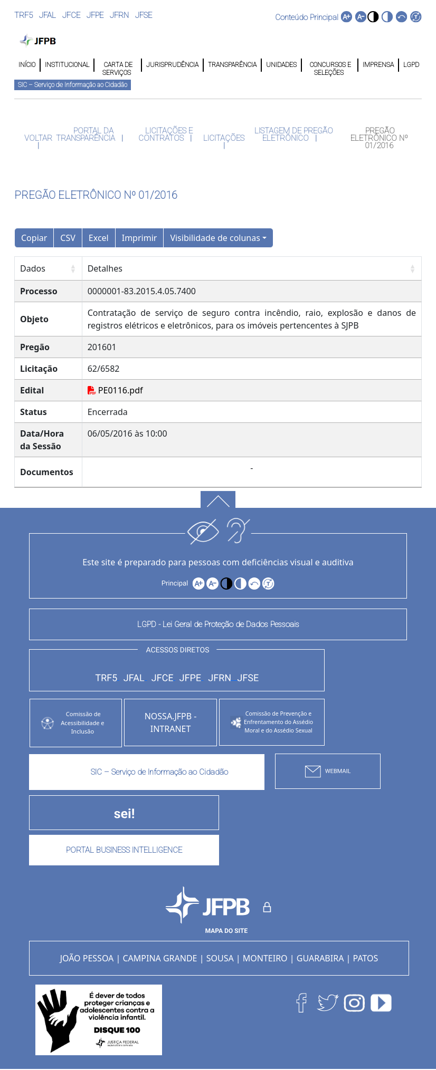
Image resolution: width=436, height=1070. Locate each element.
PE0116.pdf (115, 390)
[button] (373, 17)
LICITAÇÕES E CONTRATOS (165, 134)
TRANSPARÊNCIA (232, 65)
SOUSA (220, 958)
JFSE (143, 15)
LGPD (410, 65)
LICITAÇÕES (223, 138)
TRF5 (23, 15)
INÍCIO (27, 65)
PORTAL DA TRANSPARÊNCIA (86, 134)
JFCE (71, 15)
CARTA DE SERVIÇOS (117, 65)
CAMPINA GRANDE (159, 958)
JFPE (95, 15)
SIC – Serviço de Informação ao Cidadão (72, 85)
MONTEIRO (265, 958)
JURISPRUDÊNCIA (172, 65)
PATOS (365, 958)
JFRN (119, 15)
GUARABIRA (320, 958)
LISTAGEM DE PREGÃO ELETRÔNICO (292, 134)
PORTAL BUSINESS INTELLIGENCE (124, 850)
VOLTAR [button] (38, 138)
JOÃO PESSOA (87, 958)
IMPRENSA (378, 65)
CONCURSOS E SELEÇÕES (329, 65)
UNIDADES (281, 65)
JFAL (47, 15)
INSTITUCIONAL (67, 65)
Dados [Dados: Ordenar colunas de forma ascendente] (32, 268)
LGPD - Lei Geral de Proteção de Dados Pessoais (218, 624)
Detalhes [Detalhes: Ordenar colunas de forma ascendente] (105, 268)
